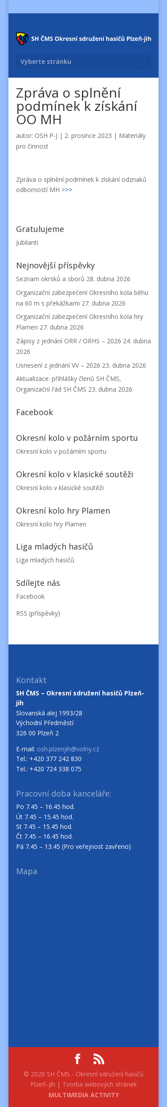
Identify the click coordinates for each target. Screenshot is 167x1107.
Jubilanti (27, 242)
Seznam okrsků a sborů (50, 279)
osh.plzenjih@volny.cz (68, 749)
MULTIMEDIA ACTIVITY (84, 1095)
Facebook (30, 596)
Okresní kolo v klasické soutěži (60, 487)
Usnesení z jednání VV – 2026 (58, 365)
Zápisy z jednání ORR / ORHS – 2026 (68, 341)
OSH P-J (46, 135)
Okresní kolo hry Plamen (51, 524)
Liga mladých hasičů (45, 560)
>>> (66, 189)
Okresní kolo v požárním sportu (61, 451)
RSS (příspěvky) (38, 613)
